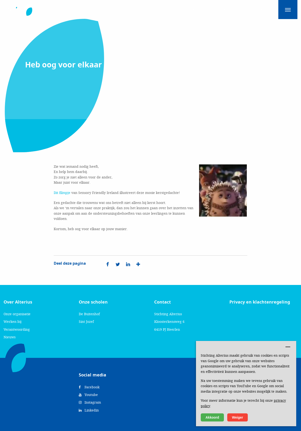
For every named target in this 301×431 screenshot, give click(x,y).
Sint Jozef (86, 321)
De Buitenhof (89, 314)
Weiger (237, 417)
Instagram (90, 402)
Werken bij (12, 321)
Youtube (88, 394)
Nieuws (10, 337)
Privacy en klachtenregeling (259, 302)
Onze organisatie (17, 314)
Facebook (89, 387)
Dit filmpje (62, 192)
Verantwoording (17, 329)
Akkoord (212, 417)
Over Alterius (18, 302)
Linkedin (89, 410)
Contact (162, 302)
